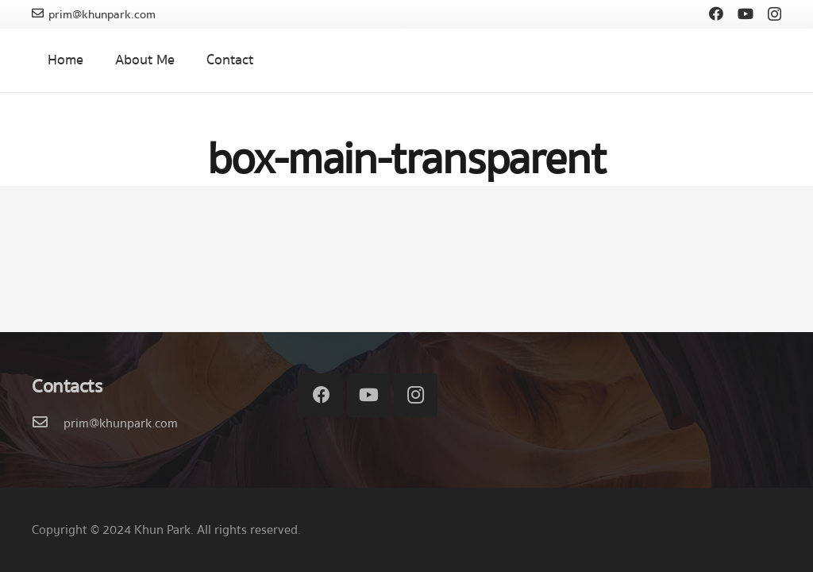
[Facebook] (716, 13)
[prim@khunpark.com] (48, 423)
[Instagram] (774, 14)
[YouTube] (745, 13)
